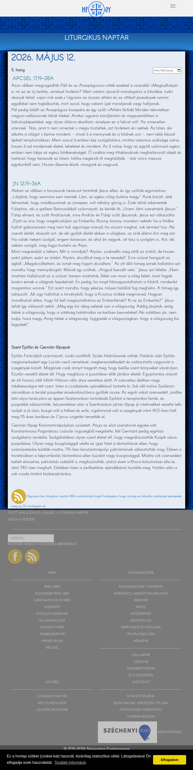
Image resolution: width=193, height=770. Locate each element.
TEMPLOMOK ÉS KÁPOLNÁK (141, 627)
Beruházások (170, 732)
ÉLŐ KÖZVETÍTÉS (141, 675)
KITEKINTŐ (52, 607)
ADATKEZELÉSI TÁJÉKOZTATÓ (141, 710)
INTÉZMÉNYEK (141, 614)
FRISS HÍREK (52, 587)
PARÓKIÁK (141, 600)
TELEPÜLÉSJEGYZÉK (141, 634)
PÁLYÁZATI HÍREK (52, 627)
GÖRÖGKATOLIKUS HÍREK (52, 600)
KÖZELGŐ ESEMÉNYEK (52, 614)
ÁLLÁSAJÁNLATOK (52, 621)
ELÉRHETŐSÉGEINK (140, 696)
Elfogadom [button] (169, 760)
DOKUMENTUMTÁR (141, 668)
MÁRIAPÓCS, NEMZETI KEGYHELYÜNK (141, 594)
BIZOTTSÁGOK (140, 621)
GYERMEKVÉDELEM (140, 717)
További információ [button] (70, 763)
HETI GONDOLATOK (52, 703)
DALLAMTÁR (141, 655)
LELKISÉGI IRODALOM (52, 710)
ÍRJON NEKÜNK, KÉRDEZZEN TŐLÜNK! (141, 703)
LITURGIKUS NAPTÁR (73, 513)
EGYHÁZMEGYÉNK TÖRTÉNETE (141, 587)
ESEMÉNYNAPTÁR (52, 634)
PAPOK (141, 607)
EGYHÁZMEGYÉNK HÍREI (52, 594)
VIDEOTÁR (141, 662)
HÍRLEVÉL (52, 648)
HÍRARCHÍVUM (52, 641)
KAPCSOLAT (141, 682)
